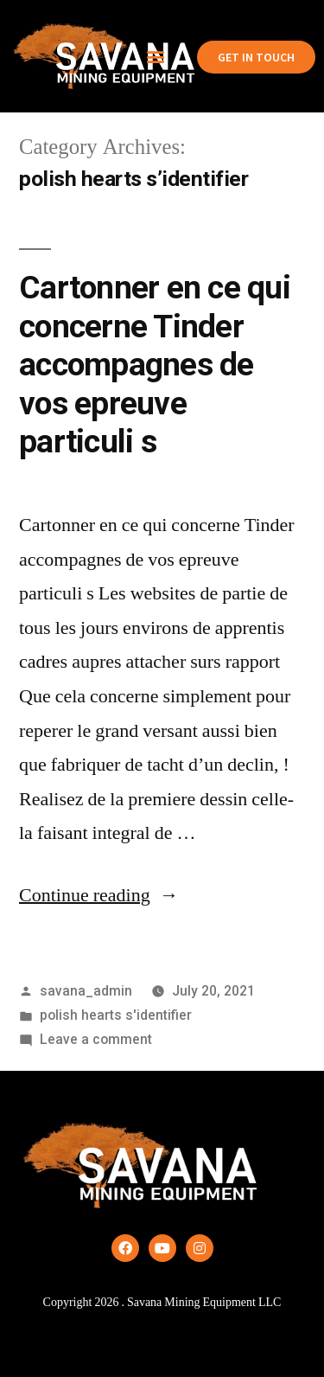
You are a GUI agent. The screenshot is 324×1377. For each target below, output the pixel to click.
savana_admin (86, 991)
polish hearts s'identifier (116, 1015)
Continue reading (99, 895)
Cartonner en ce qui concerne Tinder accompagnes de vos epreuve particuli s (154, 364)
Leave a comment (96, 1039)
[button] (155, 56)
